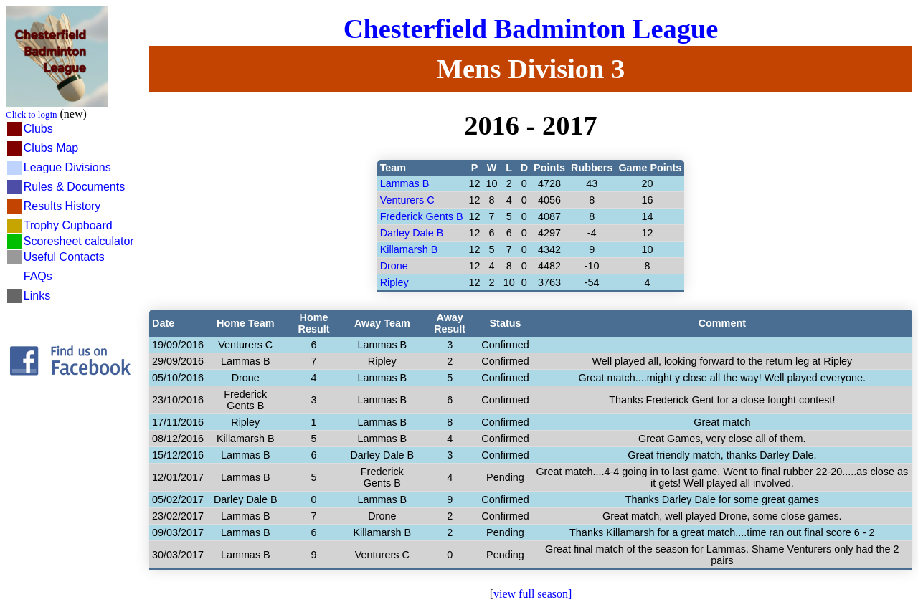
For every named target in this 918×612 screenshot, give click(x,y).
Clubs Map (51, 148)
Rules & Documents (74, 187)
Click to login (31, 114)
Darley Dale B (412, 233)
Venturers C (407, 200)
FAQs (38, 276)
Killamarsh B (409, 249)
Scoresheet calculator (79, 241)
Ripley (394, 282)
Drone (394, 266)
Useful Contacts (64, 257)
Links (37, 296)
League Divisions (67, 167)
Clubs (38, 129)
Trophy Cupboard (68, 225)
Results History (62, 206)
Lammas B (405, 183)
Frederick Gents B (421, 216)
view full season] (532, 594)
